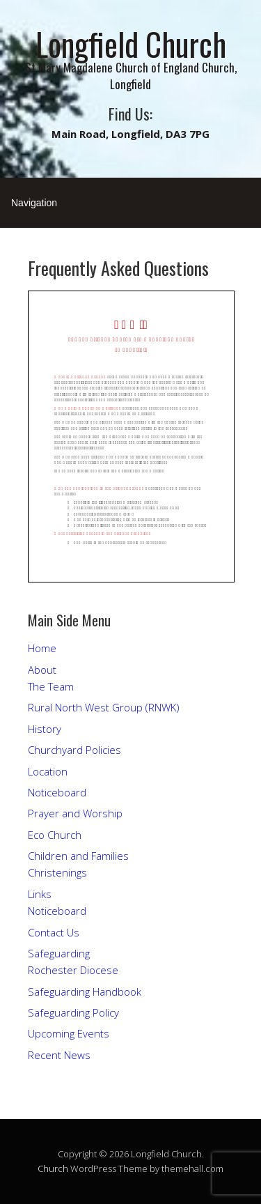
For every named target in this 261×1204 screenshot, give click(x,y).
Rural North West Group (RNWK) (104, 707)
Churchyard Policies (74, 750)
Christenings (57, 872)
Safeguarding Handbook (84, 991)
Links (40, 894)
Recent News (59, 1055)
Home (42, 648)
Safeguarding (59, 953)
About (42, 670)
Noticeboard (57, 792)
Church (53, 1168)
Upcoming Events (68, 1033)
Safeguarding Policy (73, 1012)
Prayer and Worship (75, 813)
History (44, 729)
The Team (51, 686)
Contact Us (53, 932)
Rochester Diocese (73, 970)
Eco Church (54, 835)
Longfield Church (130, 43)
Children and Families (78, 856)
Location (48, 771)
